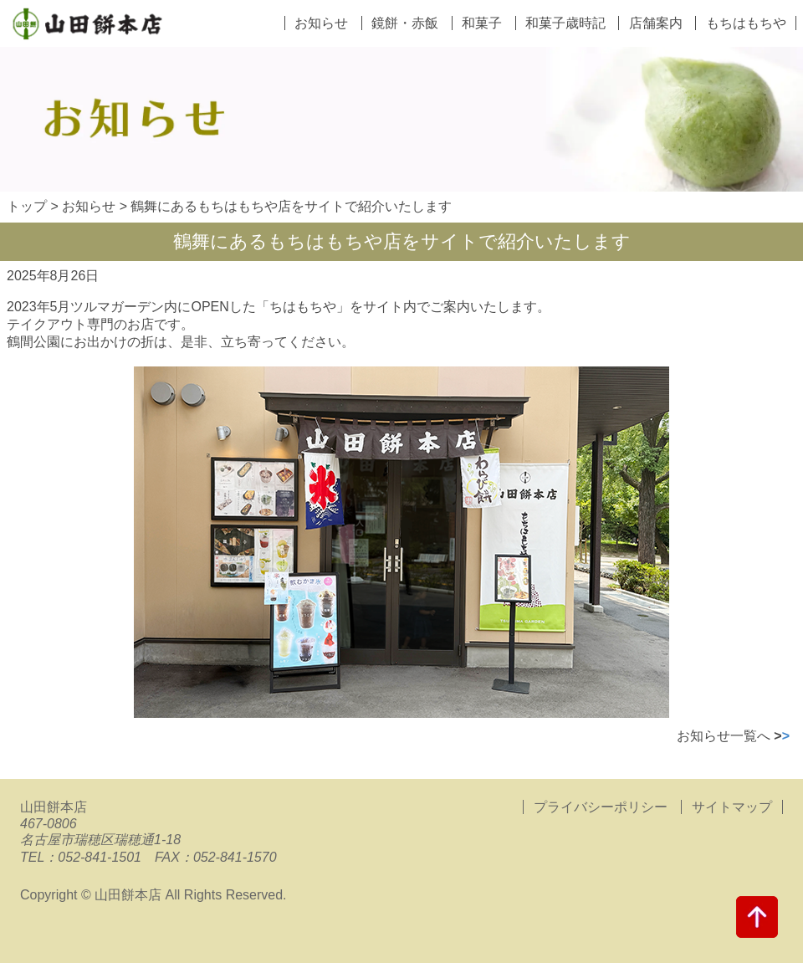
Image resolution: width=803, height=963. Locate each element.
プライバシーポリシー (602, 807)
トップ (27, 206)
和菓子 (482, 23)
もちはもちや (746, 23)
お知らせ (321, 23)
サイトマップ (732, 807)
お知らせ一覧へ (733, 736)
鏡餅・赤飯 (404, 23)
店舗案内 (656, 23)
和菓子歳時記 (565, 23)
